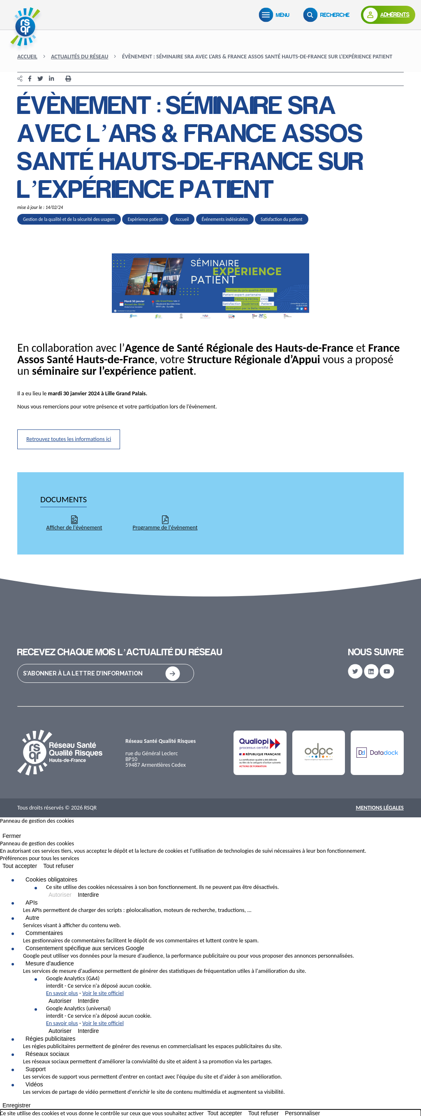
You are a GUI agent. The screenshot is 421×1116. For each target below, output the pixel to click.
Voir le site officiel (103, 993)
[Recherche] (328, 15)
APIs (31, 902)
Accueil (27, 56)
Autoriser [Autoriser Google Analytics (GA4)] (60, 1001)
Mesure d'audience (49, 963)
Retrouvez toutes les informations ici (68, 439)
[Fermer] (2, 830)
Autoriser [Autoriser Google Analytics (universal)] (60, 1031)
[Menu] (276, 15)
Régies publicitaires (50, 1038)
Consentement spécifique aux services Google (84, 948)
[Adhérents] (388, 15)
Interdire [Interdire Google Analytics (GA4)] (88, 1001)
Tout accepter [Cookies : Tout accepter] (19, 866)
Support (35, 1069)
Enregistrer (16, 1105)
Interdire (88, 894)
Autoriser (60, 894)
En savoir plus (62, 993)
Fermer (11, 836)
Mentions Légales (380, 807)
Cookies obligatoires (51, 879)
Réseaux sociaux (47, 1054)
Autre (32, 917)
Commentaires (44, 933)
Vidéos (34, 1084)
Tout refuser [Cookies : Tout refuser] (58, 866)
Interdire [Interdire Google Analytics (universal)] (88, 1031)
